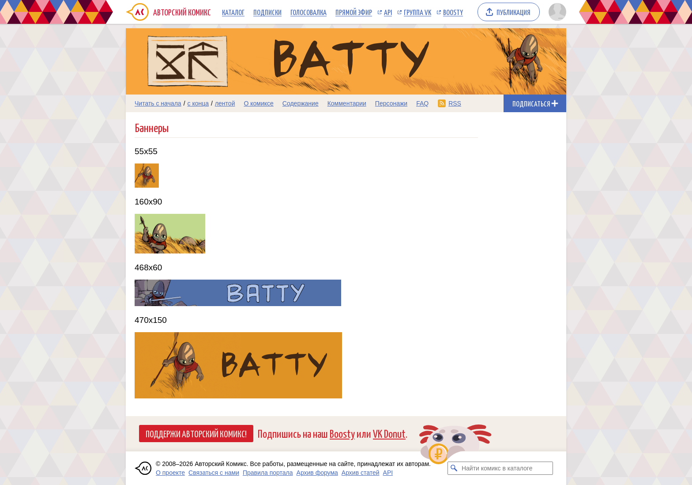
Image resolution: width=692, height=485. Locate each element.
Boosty (453, 12)
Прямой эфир (353, 12)
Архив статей (361, 472)
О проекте (170, 472)
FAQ (422, 103)
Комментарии (346, 103)
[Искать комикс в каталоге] (454, 468)
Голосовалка (308, 12)
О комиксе (258, 103)
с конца (198, 103)
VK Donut (389, 433)
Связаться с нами (213, 472)
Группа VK (417, 12)
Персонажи (391, 103)
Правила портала (268, 472)
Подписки (267, 12)
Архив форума (317, 472)
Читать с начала (158, 103)
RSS (454, 103)
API (388, 12)
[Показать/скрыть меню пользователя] (555, 12)
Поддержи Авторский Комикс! (196, 433)
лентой (225, 103)
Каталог (233, 12)
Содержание (300, 103)
